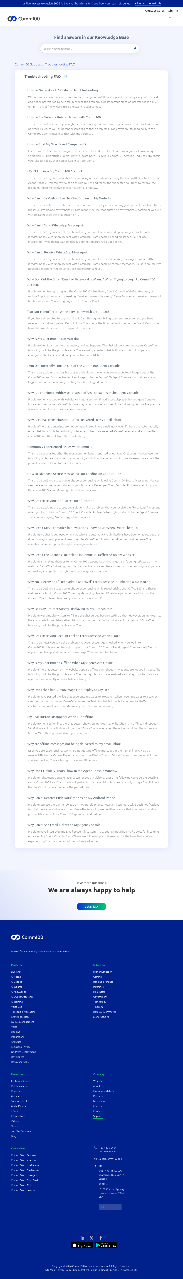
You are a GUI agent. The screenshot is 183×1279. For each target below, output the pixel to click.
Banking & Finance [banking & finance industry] (103, 981)
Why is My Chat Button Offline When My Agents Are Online (70, 662)
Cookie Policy (80, 1269)
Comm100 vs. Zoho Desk (24, 1180)
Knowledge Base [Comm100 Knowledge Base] (20, 1016)
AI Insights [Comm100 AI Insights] (16, 986)
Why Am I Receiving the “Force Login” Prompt (60, 500)
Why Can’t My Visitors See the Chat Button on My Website (69, 198)
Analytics (16, 1041)
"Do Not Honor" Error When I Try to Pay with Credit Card (68, 311)
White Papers (18, 1106)
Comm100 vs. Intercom (23, 1160)
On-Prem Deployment (23, 1051)
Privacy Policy (64, 1269)
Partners (98, 1096)
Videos (15, 1121)
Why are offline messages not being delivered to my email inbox (74, 743)
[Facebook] (101, 1238)
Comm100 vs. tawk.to (23, 1190)
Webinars (16, 1096)
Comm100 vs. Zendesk (23, 1155)
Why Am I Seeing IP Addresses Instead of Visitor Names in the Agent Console (83, 392)
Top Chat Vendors (21, 1131)
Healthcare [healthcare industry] (99, 991)
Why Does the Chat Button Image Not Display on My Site (68, 689)
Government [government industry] (100, 996)
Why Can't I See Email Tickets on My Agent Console (64, 824)
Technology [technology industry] (99, 1001)
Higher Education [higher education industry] (103, 971)
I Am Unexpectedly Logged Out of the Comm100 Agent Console (73, 365)
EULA (119, 1269)
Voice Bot (16, 1006)
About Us (98, 1086)
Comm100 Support (28, 64)
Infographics (17, 1116)
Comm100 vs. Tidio (21, 1185)
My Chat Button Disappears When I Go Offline (60, 716)
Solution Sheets (19, 1101)
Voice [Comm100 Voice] (14, 1026)
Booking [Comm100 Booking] (15, 1031)
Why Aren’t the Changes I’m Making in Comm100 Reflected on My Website (81, 554)
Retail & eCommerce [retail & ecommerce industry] (104, 1011)
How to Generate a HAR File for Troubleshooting (62, 90)
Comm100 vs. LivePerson (25, 1165)
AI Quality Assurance (22, 996)
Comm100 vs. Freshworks (25, 1170)
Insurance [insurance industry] (98, 986)
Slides (14, 1126)
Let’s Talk (91, 906)
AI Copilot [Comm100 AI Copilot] (16, 981)
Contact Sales (155, 10)
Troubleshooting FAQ (60, 64)
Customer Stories (20, 1081)
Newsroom (99, 1101)
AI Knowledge (18, 991)
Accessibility (130, 1269)
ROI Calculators (19, 1086)
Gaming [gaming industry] (97, 976)
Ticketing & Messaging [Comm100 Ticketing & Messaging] (23, 1011)
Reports (15, 1091)
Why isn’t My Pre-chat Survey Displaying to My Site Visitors (69, 608)
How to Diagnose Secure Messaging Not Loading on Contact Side (74, 473)
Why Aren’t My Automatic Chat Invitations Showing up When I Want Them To (82, 527)
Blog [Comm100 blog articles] (13, 1136)
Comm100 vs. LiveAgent (24, 1175)
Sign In (173, 10)
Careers (97, 1106)
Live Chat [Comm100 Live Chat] (16, 971)
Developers (17, 1056)
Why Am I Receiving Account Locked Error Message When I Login (73, 635)
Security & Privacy (20, 1046)
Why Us (97, 1081)
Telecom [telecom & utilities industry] (98, 1006)
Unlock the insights (149, 3)
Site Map (50, 1269)
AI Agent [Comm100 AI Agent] (16, 976)
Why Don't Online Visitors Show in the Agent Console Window (72, 770)
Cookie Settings (98, 1269)
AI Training (17, 1001)
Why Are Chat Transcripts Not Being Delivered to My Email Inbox (74, 419)
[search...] (110, 1207)
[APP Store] (82, 1245)
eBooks (15, 1111)
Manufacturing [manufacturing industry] (101, 1016)
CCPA (111, 1269)
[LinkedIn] (82, 1238)
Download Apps (20, 1061)
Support (98, 1116)
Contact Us (99, 1111)
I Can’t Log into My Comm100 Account (54, 171)
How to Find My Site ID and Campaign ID (56, 144)
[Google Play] (106, 1245)
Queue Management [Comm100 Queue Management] (22, 1021)
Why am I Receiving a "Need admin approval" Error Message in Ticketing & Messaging (88, 581)
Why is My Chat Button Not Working (53, 338)
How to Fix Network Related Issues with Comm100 (64, 117)
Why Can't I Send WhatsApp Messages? (55, 225)
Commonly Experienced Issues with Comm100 (60, 446)
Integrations (17, 1036)
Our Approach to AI (103, 1091)
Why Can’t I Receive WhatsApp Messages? (57, 252)
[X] (91, 1238)
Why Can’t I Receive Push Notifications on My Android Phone (71, 797)
